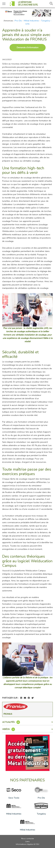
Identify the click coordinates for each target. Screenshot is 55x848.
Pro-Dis (18, 20)
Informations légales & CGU (27, 844)
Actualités (27, 722)
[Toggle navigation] (4, 3)
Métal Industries (31, 20)
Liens (27, 841)
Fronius (8, 713)
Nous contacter (27, 838)
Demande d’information (27, 47)
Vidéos (27, 729)
